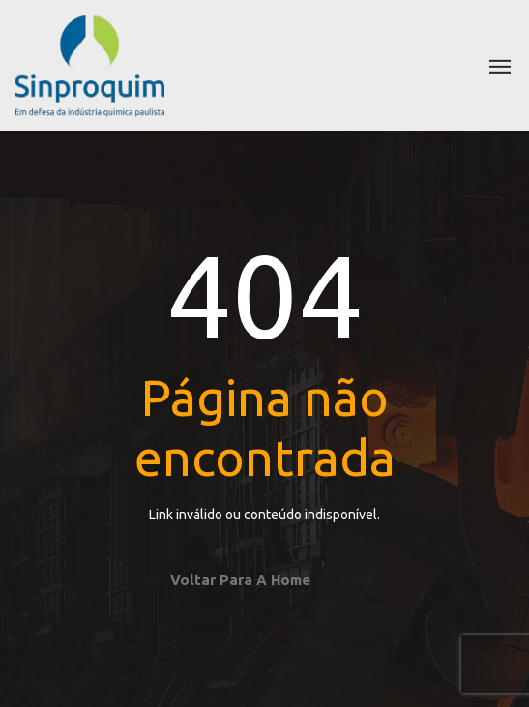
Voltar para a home (240, 580)
